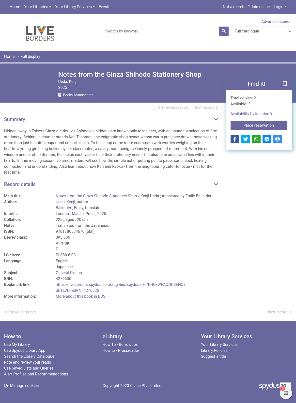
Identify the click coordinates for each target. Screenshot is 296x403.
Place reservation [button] (265, 125)
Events (104, 6)
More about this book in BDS (81, 296)
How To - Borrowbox (120, 344)
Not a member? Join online (246, 6)
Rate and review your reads (27, 362)
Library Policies (214, 350)
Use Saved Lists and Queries (29, 368)
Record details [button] (20, 184)
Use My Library (17, 344)
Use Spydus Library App (25, 350)
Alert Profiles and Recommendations (36, 374)
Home (15, 6)
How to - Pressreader (121, 350)
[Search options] (261, 31)
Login (278, 6)
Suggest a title (213, 356)
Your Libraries (36, 6)
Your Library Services (73, 6)
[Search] (224, 31)
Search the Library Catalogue (29, 356)
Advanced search (276, 21)
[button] (285, 84)
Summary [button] (14, 119)
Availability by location (252, 113)
